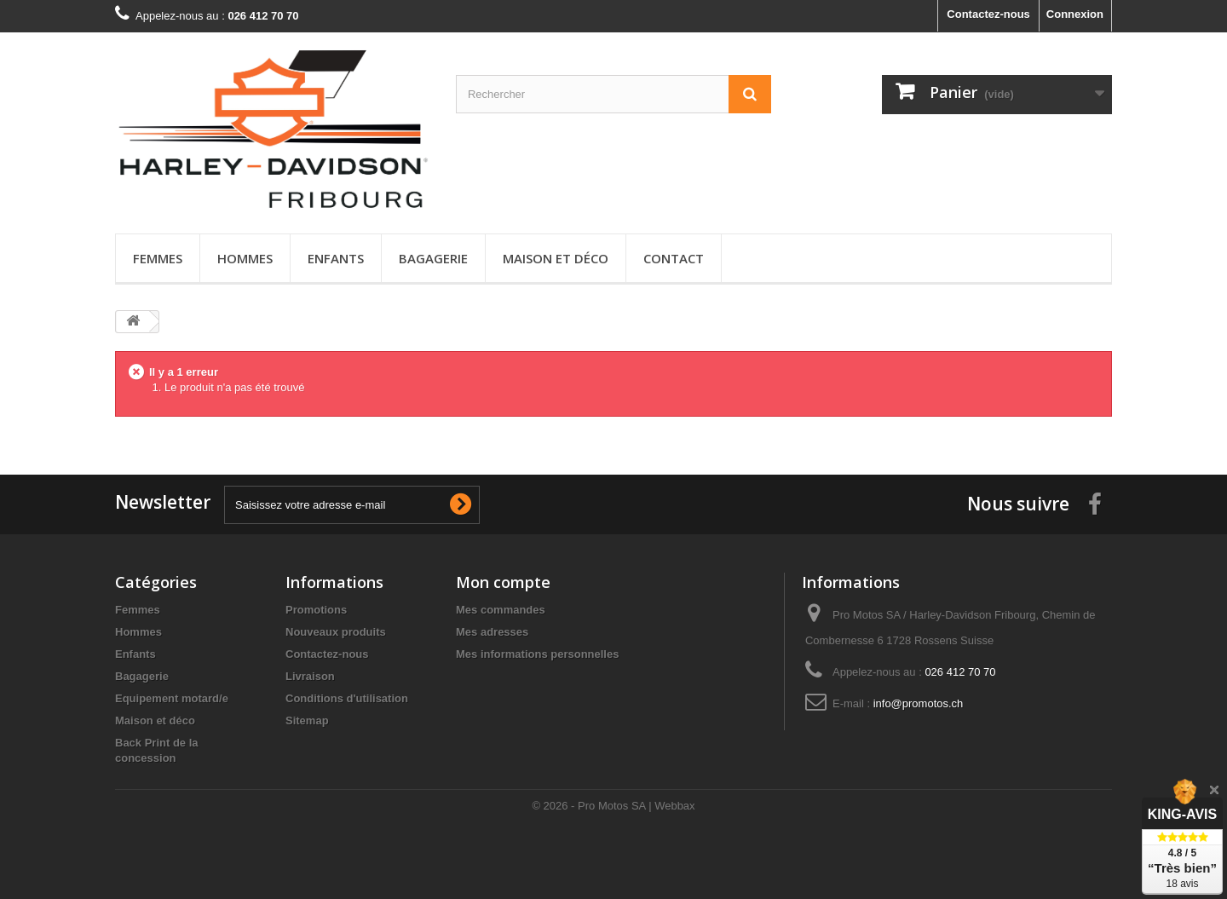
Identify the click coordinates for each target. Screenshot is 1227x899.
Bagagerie (433, 258)
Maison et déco (555, 258)
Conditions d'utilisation (346, 698)
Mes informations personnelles (537, 654)
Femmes (157, 258)
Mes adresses (492, 631)
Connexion (1074, 14)
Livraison (310, 676)
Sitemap (307, 720)
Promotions (316, 609)
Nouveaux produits (335, 631)
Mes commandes (500, 609)
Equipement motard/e (171, 698)
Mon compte (503, 582)
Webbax (674, 805)
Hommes (245, 258)
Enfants (336, 258)
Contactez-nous (988, 14)
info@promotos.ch (918, 703)
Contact (673, 258)
